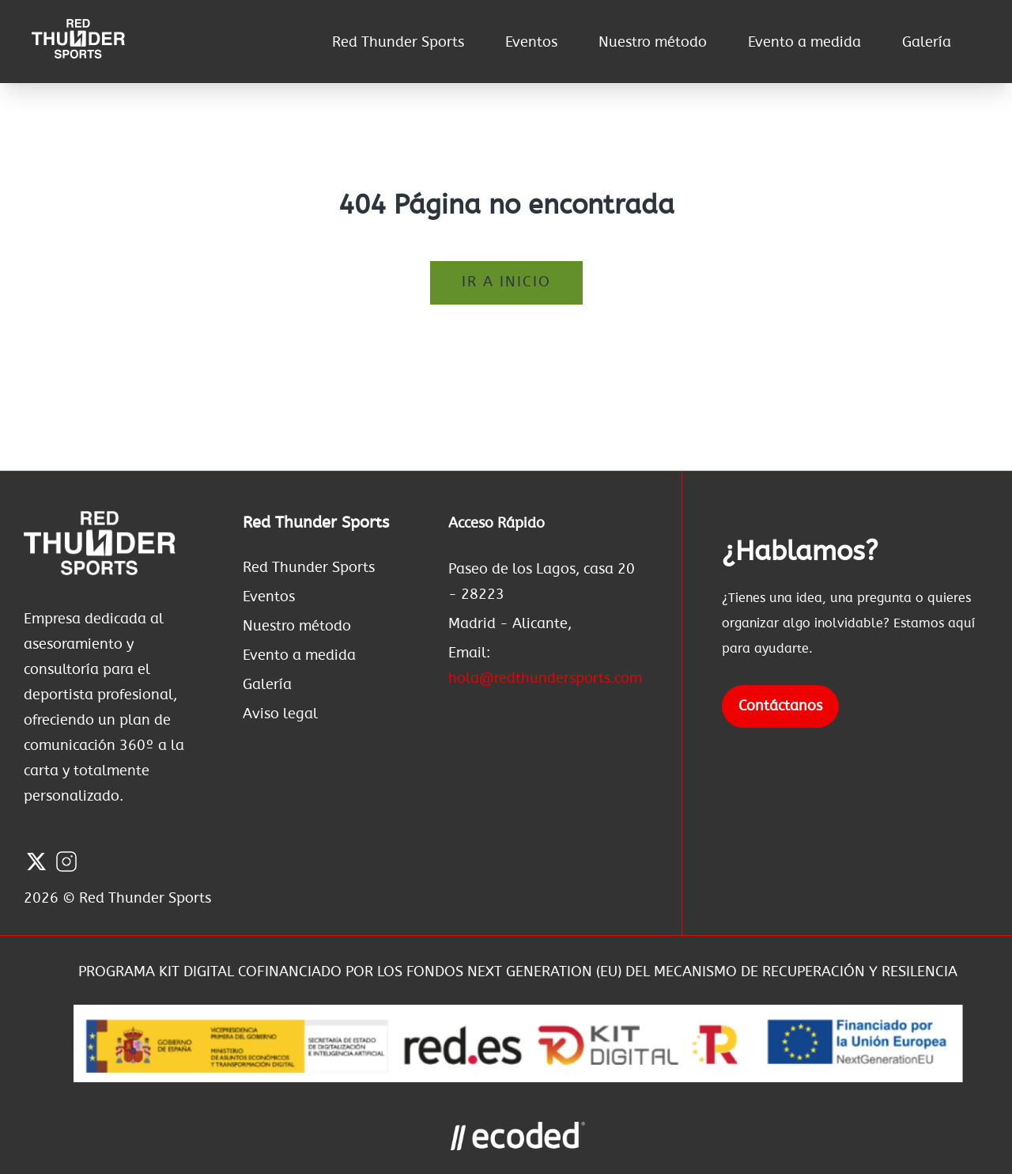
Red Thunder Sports (398, 43)
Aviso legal (280, 714)
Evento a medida (804, 43)
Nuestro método (653, 43)
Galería (926, 43)
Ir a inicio (506, 282)
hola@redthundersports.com (545, 679)
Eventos (531, 43)
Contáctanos (780, 706)
